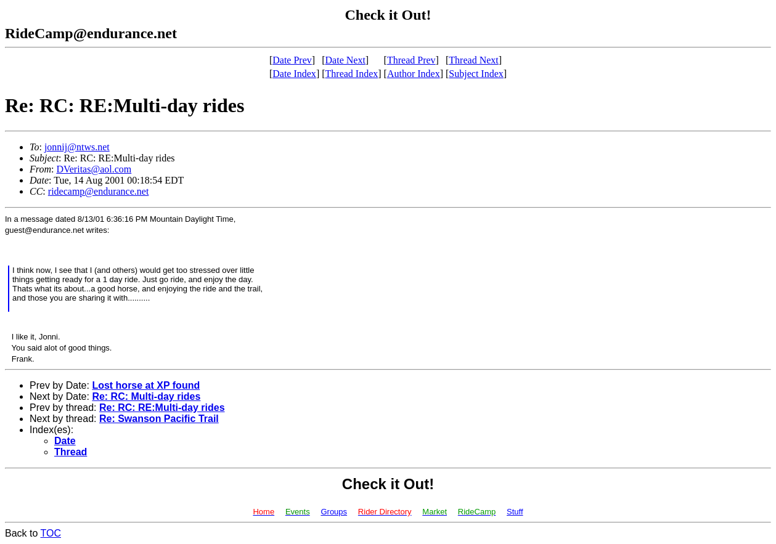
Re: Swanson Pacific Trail (159, 418)
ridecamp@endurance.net (98, 191)
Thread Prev (411, 60)
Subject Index (476, 73)
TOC (51, 533)
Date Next (345, 60)
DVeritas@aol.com (93, 169)
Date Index (294, 73)
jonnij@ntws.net (77, 147)
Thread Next (473, 60)
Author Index (413, 73)
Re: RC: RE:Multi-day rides (162, 407)
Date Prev (292, 60)
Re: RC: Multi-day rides (146, 396)
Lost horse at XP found (146, 385)
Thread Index (351, 73)
